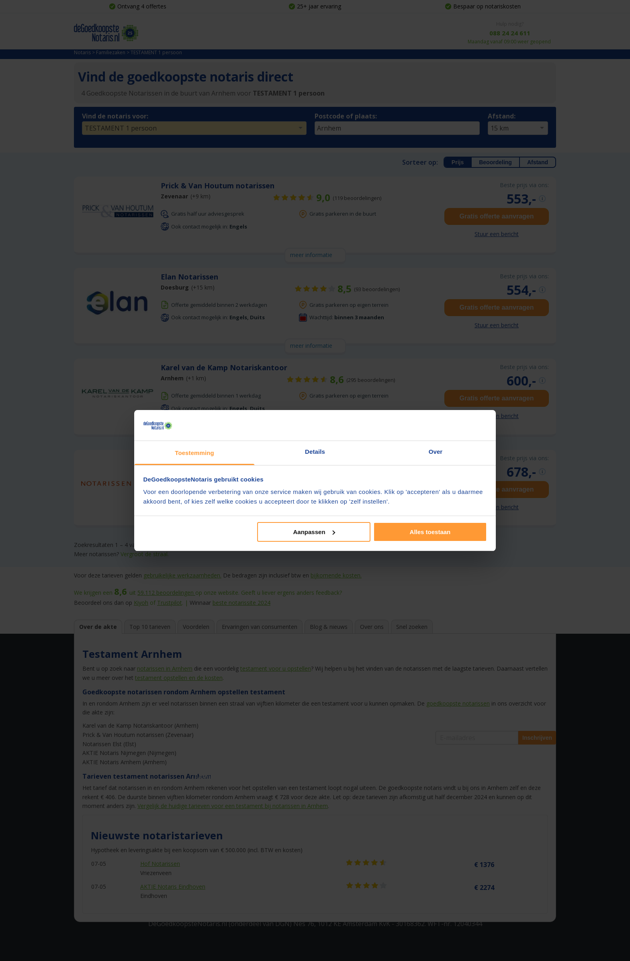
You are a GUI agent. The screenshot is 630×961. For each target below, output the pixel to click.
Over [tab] (436, 451)
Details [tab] (315, 451)
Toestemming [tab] (194, 452)
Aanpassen (314, 531)
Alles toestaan (430, 531)
